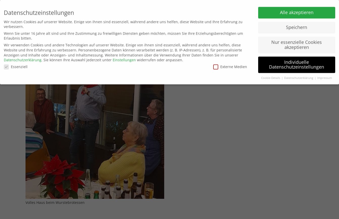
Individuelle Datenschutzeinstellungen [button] (296, 63)
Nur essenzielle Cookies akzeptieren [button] (296, 43)
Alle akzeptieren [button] (296, 11)
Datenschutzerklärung (22, 58)
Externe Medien (230, 65)
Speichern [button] (296, 26)
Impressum (324, 76)
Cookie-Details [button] (271, 76)
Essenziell (16, 65)
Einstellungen (124, 58)
